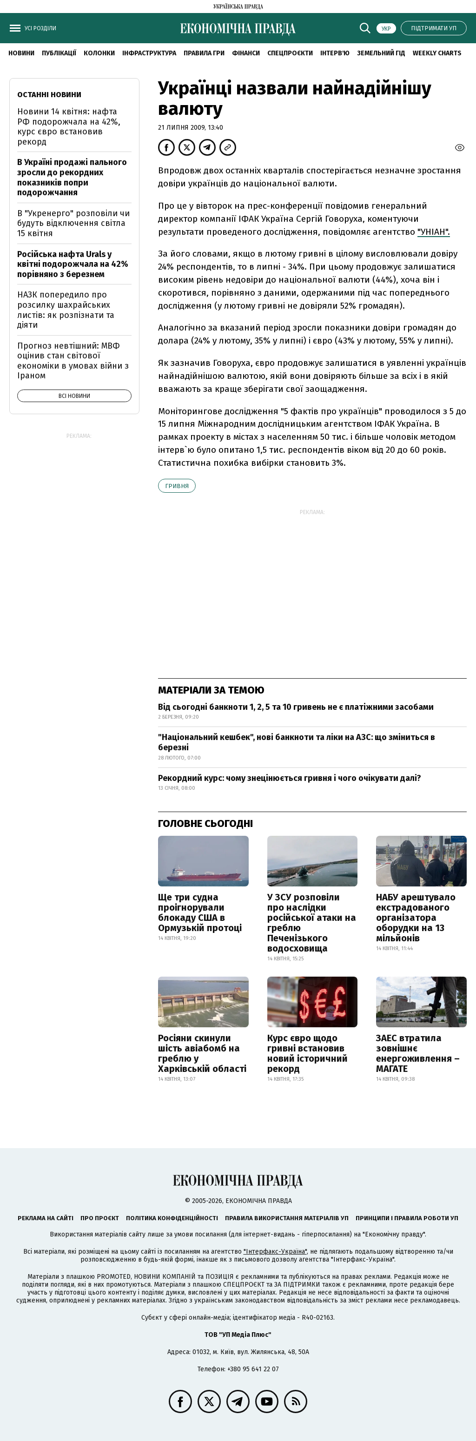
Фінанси (246, 53)
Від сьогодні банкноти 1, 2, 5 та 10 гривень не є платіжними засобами (296, 707)
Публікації (59, 53)
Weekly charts (437, 53)
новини (21, 53)
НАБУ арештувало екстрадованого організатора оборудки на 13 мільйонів (416, 918)
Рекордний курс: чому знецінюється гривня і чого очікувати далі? (289, 778)
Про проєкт (99, 1218)
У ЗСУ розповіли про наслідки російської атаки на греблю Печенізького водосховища (311, 923)
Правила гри (204, 53)
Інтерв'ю (335, 53)
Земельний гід (381, 53)
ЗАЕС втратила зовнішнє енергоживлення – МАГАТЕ (418, 1053)
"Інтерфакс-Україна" (275, 1252)
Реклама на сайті (45, 1218)
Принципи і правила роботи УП (407, 1218)
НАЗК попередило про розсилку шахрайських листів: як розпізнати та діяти (65, 310)
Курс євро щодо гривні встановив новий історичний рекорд (307, 1053)
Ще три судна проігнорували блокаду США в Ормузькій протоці (200, 912)
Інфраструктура (149, 53)
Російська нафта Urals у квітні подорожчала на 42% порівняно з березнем (72, 264)
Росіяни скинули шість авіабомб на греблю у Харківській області (202, 1053)
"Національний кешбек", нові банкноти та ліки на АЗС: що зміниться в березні (296, 742)
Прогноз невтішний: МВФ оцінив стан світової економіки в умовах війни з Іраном (73, 361)
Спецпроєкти (290, 53)
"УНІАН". (433, 231)
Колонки (99, 53)
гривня (177, 486)
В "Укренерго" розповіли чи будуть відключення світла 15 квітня (73, 223)
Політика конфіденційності (172, 1218)
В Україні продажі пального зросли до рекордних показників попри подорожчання (72, 177)
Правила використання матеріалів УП (287, 1218)
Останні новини (49, 94)
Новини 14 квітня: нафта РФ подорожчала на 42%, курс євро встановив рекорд (68, 126)
